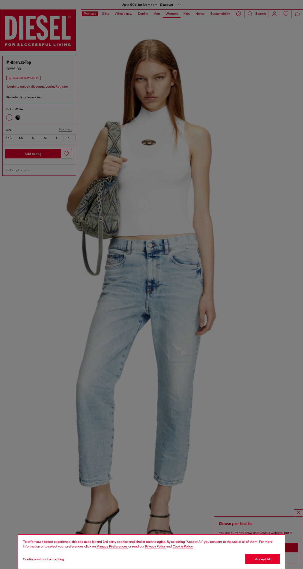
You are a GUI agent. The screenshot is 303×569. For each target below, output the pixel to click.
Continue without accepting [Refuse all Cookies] (43, 559)
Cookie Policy (183, 546)
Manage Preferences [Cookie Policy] (112, 546)
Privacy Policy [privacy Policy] (155, 546)
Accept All (262, 559)
